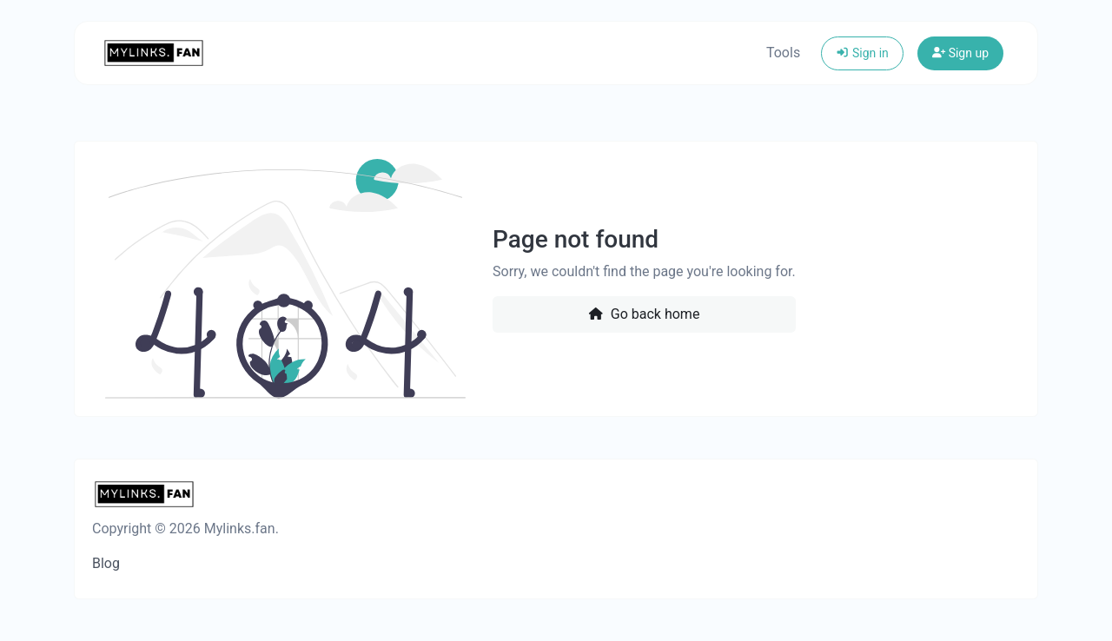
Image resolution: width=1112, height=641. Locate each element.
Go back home (643, 314)
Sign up (960, 53)
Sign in (862, 53)
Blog (106, 563)
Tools (783, 52)
